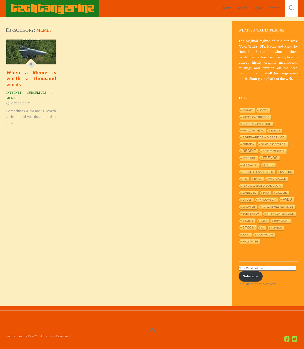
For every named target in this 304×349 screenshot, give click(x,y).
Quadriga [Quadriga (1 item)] (248, 144)
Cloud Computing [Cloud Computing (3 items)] (257, 124)
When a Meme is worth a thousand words (31, 78)
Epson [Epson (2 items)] (268, 165)
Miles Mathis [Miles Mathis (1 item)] (250, 165)
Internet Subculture (26, 92)
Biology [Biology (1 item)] (275, 131)
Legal (257, 8)
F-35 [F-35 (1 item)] (245, 179)
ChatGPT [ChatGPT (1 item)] (247, 110)
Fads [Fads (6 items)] (287, 199)
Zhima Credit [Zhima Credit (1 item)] (281, 221)
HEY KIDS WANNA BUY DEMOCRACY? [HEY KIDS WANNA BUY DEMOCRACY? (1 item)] (262, 186)
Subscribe (250, 276)
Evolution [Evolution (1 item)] (249, 207)
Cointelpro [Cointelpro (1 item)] (249, 193)
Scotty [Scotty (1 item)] (263, 110)
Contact (273, 8)
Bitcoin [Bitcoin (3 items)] (248, 227)
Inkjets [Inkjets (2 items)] (248, 220)
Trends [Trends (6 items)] (270, 158)
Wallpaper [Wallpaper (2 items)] (250, 241)
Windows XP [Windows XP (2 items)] (267, 199)
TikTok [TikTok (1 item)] (258, 179)
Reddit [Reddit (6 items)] (249, 151)
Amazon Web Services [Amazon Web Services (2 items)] (277, 206)
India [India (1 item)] (266, 193)
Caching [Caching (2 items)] (286, 172)
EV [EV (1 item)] (262, 228)
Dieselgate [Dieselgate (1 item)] (249, 158)
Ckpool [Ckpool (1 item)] (247, 200)
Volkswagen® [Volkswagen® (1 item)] (265, 235)
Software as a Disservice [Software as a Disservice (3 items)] (263, 137)
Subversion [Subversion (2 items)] (251, 213)
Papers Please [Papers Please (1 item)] (277, 179)
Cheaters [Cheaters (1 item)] (281, 193)
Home (226, 8)
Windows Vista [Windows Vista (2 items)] (253, 130)
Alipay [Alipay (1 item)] (246, 235)
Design (242, 8)
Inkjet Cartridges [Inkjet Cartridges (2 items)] (256, 117)
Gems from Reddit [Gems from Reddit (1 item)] (273, 151)
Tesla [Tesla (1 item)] (263, 221)
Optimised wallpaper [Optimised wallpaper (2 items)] (258, 172)
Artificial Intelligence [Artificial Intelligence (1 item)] (280, 214)
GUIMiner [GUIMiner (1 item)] (276, 228)
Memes (11, 98)
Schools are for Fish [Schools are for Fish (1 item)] (273, 144)
